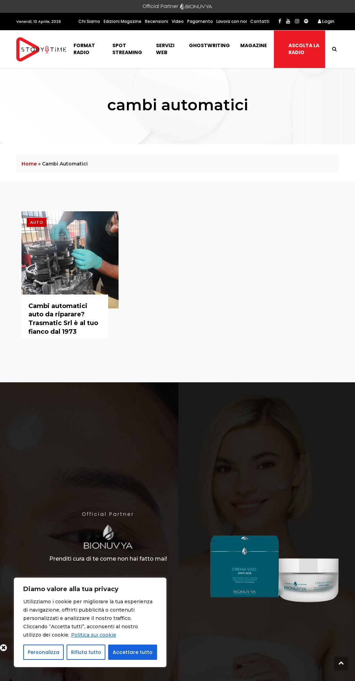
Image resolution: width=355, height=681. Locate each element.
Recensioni (156, 21)
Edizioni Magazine (122, 21)
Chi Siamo (89, 21)
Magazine (253, 45)
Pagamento (200, 21)
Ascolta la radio (303, 49)
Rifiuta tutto (86, 652)
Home (29, 164)
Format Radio (84, 49)
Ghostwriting (209, 45)
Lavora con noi (231, 21)
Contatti (259, 21)
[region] (90, 622)
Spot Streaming (127, 49)
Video (178, 21)
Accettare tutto (133, 652)
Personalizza (43, 652)
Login (326, 21)
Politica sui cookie (93, 635)
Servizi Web (165, 49)
